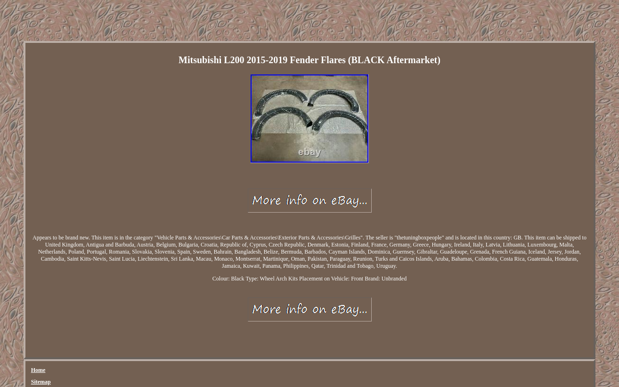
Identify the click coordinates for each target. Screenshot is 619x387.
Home (38, 370)
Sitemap (41, 382)
